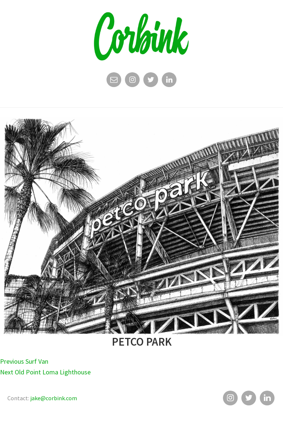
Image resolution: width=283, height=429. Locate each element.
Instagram (132, 81)
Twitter (150, 81)
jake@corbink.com (53, 398)
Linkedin (169, 81)
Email (113, 81)
